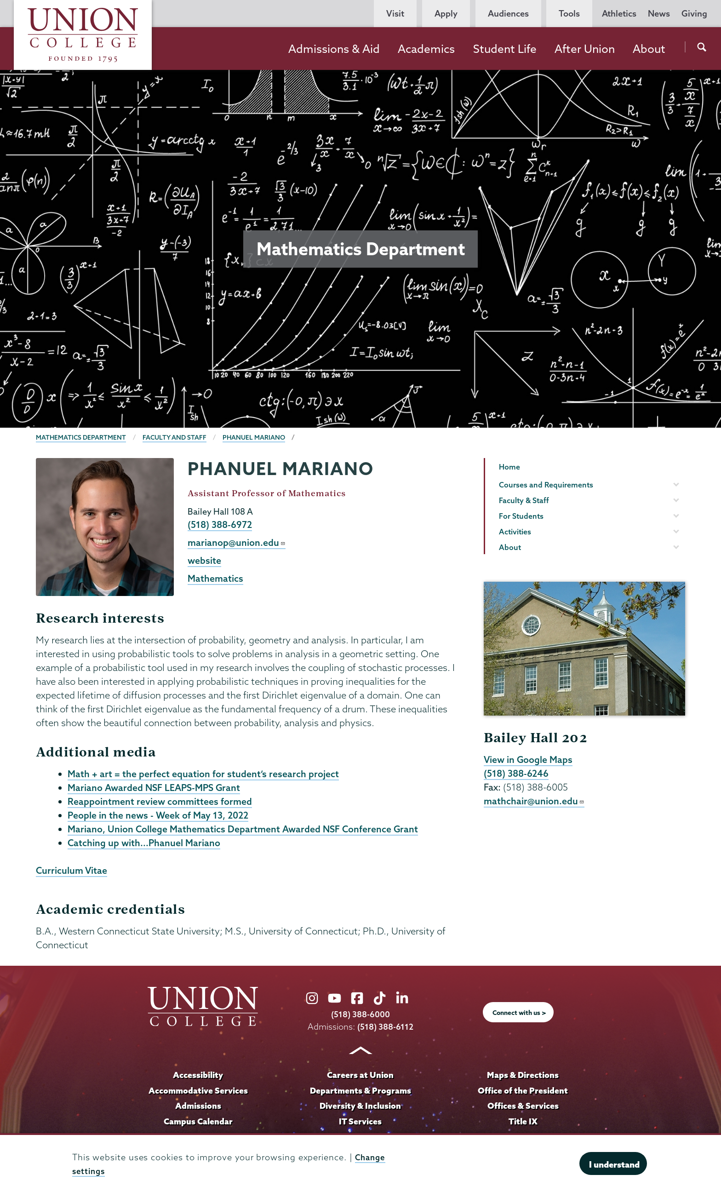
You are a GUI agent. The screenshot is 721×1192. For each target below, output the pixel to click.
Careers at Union (360, 1077)
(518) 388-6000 (360, 1017)
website (205, 561)
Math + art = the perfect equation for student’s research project (203, 774)
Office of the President (522, 1093)
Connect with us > (519, 1016)
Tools (569, 13)
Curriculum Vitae (72, 873)
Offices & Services (522, 1108)
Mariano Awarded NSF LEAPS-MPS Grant (157, 788)
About (649, 49)
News (659, 13)
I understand (614, 1164)
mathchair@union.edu (534, 802)
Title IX (523, 1124)
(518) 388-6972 (221, 525)
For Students (521, 516)
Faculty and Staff (177, 437)
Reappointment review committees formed (161, 802)
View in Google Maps (529, 760)
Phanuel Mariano (258, 437)
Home (509, 466)
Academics (426, 49)
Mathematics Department (81, 437)
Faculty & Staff (524, 500)
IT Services (360, 1124)
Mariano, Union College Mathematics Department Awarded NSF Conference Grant (245, 831)
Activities (515, 531)
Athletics (619, 13)
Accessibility (198, 1077)
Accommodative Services (198, 1093)
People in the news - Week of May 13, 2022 (160, 817)
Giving (694, 13)
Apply (446, 13)
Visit (395, 13)
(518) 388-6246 (517, 774)
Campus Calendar (198, 1124)
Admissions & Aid (334, 49)
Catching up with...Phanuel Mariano (145, 845)
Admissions (198, 1108)
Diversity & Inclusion (360, 1108)
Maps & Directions (523, 1077)
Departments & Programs (360, 1093)
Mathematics (216, 580)
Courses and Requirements (546, 484)
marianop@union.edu (237, 543)
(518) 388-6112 (385, 1030)
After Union (585, 49)
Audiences (508, 13)
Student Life (505, 49)
